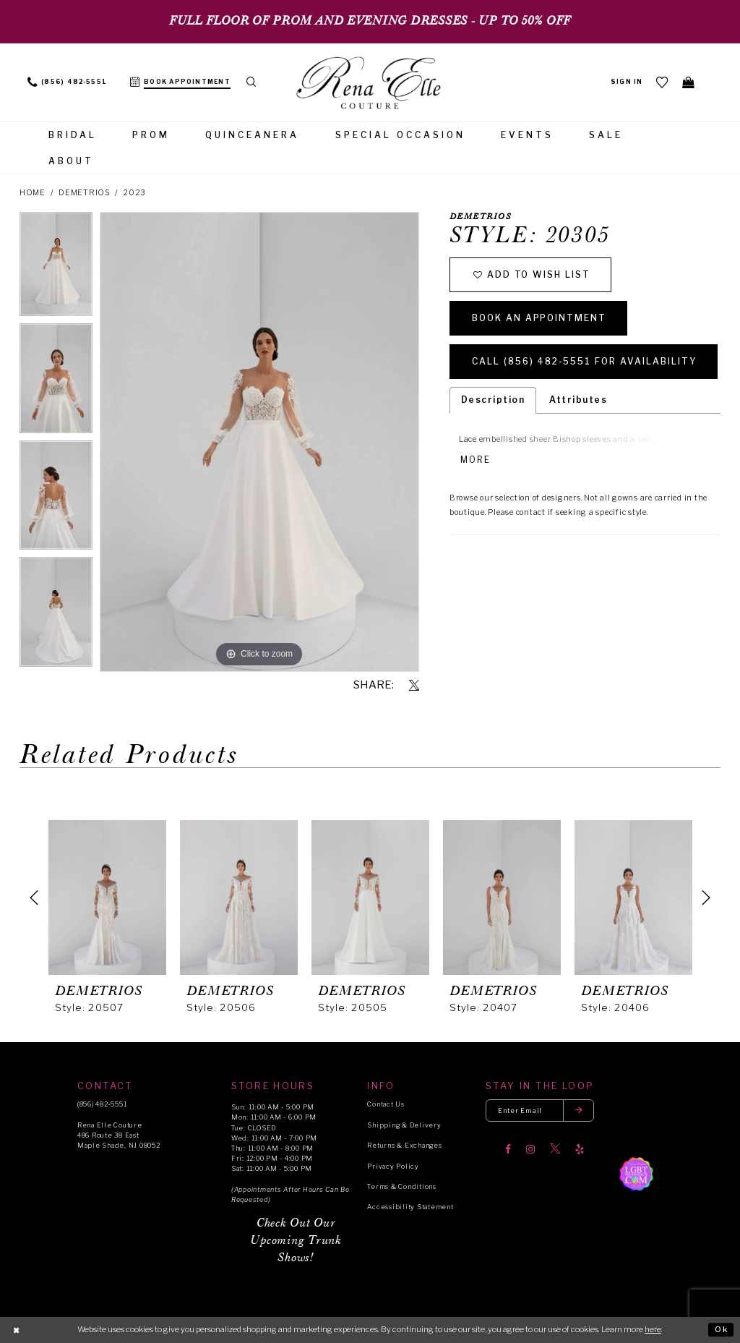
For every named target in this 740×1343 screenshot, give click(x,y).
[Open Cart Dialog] (689, 82)
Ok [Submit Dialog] (721, 1329)
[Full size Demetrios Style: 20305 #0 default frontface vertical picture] (259, 442)
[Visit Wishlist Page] (663, 82)
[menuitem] (67, 82)
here (653, 1329)
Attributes (578, 399)
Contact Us (385, 1104)
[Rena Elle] (370, 84)
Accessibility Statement (410, 1207)
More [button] (475, 460)
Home (33, 192)
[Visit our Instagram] (530, 1149)
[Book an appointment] (180, 82)
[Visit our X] (555, 1149)
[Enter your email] (540, 1110)
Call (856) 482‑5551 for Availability (584, 361)
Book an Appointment (539, 317)
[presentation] (107, 897)
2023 (134, 192)
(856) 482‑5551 (101, 1104)
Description (493, 399)
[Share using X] (414, 685)
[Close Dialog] (16, 1330)
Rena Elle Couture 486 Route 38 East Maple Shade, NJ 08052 (118, 1135)
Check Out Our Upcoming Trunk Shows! (295, 1241)
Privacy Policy (392, 1166)
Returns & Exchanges (404, 1145)
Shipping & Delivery (404, 1125)
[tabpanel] (56, 267)
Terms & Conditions (401, 1186)
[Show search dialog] (251, 82)
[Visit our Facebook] (508, 1149)
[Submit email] (579, 1110)
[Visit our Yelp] (579, 1149)
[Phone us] (67, 82)
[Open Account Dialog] (627, 82)
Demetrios (84, 192)
